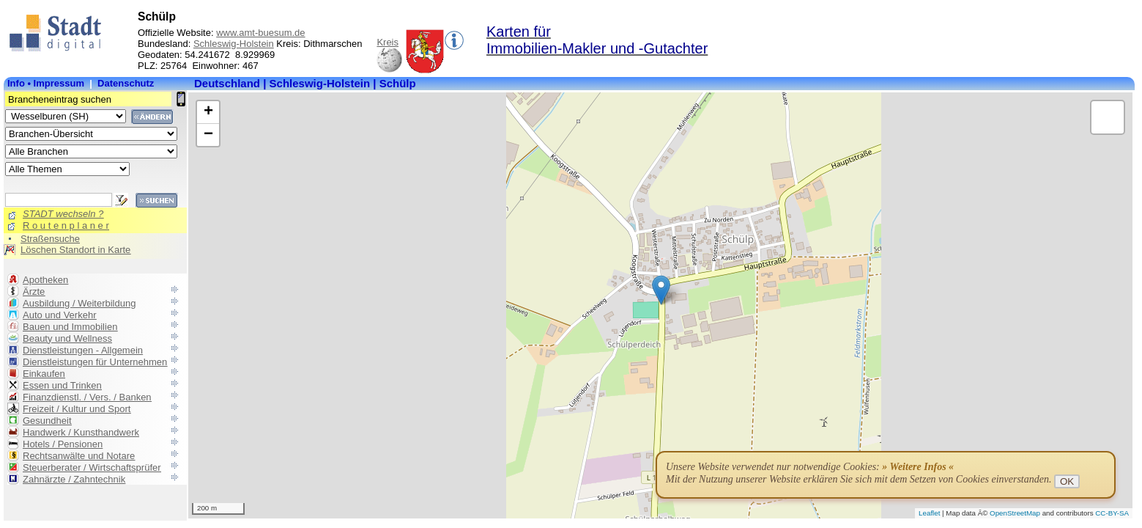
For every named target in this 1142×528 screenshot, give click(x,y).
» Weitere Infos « (918, 466)
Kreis (387, 42)
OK (1067, 481)
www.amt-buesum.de (260, 32)
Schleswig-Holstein (233, 43)
